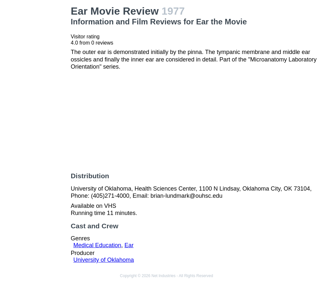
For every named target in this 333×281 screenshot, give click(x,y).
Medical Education (97, 245)
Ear (129, 245)
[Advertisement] (36, 102)
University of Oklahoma (103, 260)
